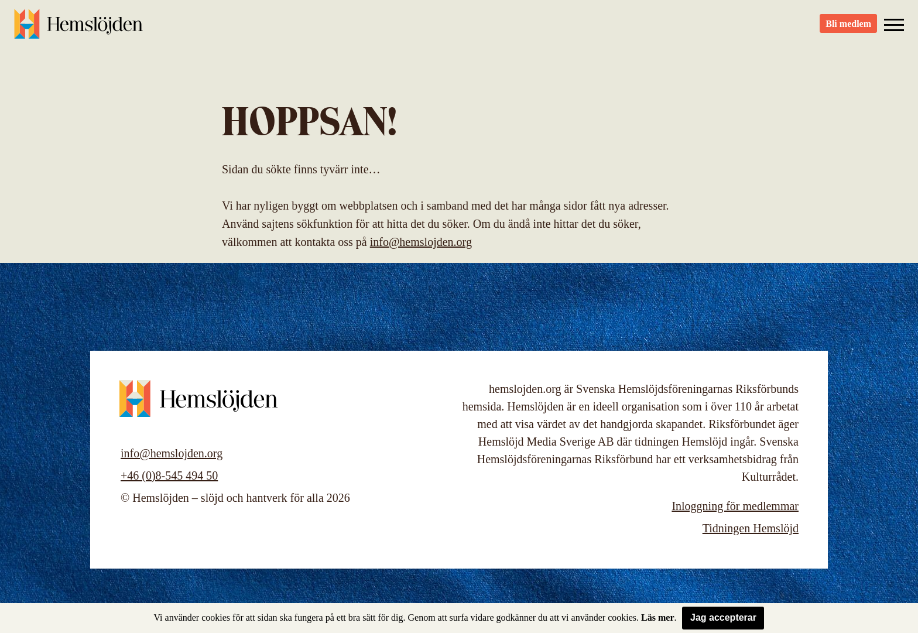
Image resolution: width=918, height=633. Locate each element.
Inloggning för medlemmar (735, 505)
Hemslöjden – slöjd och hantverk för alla (78, 29)
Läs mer (657, 617)
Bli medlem (848, 30)
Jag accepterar (723, 617)
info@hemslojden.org (421, 241)
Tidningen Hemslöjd (751, 528)
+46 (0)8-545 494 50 (169, 475)
